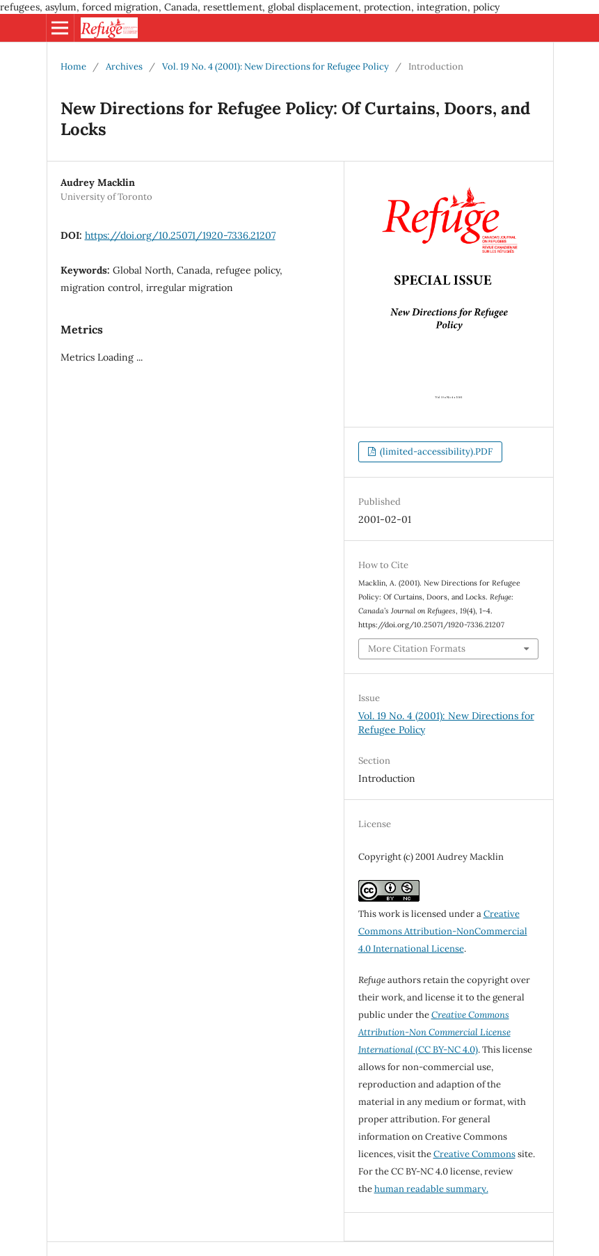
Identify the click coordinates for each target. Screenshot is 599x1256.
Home (73, 66)
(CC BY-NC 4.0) (434, 1032)
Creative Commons (474, 1154)
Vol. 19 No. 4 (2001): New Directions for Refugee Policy (275, 66)
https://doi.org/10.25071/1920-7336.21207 (180, 235)
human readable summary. (431, 1189)
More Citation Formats (416, 648)
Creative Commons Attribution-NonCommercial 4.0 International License (442, 931)
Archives (124, 66)
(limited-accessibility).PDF (435, 451)
